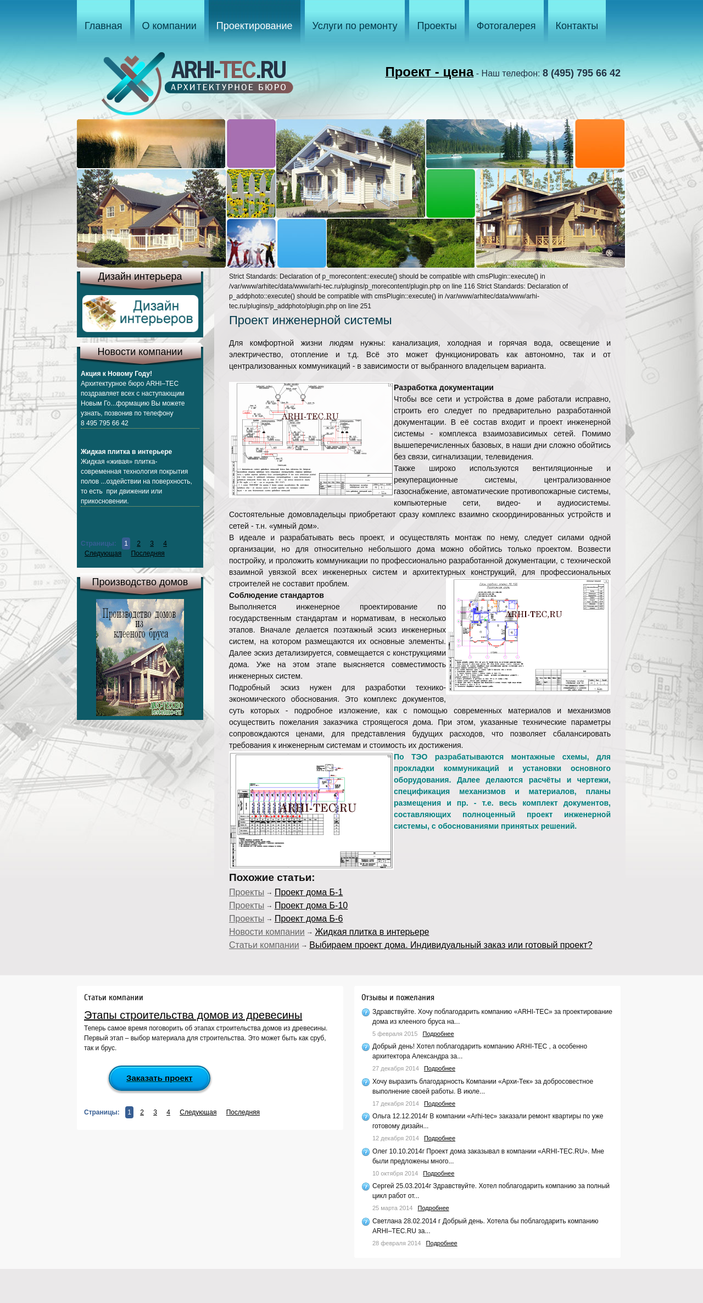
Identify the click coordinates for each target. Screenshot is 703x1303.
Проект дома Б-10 (311, 905)
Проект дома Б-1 (309, 892)
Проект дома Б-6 (309, 918)
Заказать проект (159, 1078)
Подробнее (438, 1033)
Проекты (246, 892)
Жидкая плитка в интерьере (372, 931)
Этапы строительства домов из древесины (193, 1015)
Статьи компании (264, 945)
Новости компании (267, 931)
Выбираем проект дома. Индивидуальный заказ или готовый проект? (450, 945)
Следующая (103, 553)
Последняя (147, 553)
